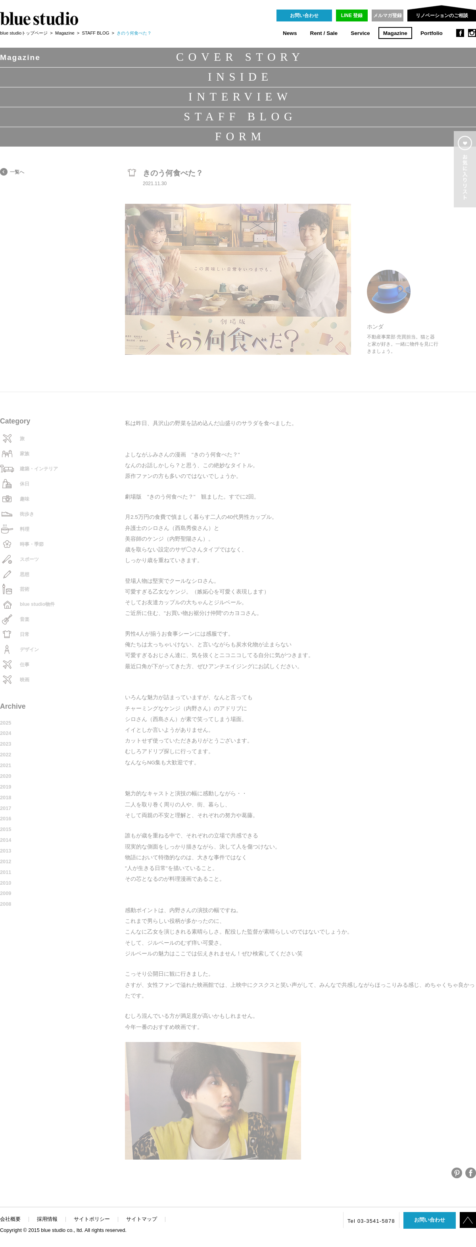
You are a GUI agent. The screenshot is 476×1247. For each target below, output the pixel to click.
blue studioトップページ (24, 33)
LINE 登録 (352, 15)
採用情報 (47, 1219)
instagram (472, 33)
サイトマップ (141, 1219)
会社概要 (10, 1219)
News (290, 33)
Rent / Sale (324, 33)
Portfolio (431, 33)
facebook (460, 33)
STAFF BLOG (95, 33)
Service (360, 33)
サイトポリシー (92, 1219)
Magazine (395, 33)
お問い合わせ (304, 15)
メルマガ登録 (387, 15)
